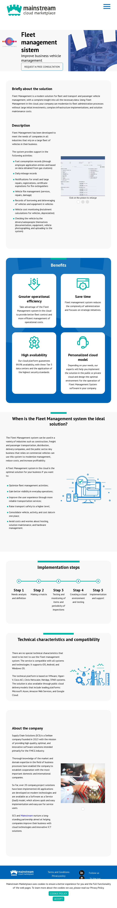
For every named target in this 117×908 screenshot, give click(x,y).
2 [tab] (83, 202)
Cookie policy (58, 894)
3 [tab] (87, 202)
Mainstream (27, 815)
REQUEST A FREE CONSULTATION (42, 66)
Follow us (94, 872)
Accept (58, 900)
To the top (95, 878)
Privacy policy (58, 875)
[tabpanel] (83, 176)
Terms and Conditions (58, 872)
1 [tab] (78, 202)
